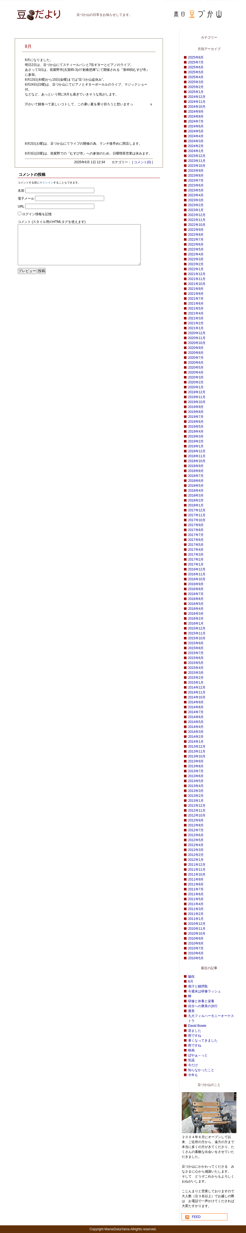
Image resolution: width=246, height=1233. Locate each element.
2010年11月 (197, 929)
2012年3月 (196, 850)
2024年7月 (196, 121)
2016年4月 (196, 609)
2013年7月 (196, 771)
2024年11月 (197, 102)
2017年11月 (197, 515)
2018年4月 (196, 490)
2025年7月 (196, 62)
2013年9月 (196, 761)
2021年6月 (196, 303)
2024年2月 (196, 146)
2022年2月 (196, 264)
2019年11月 (197, 397)
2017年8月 (196, 530)
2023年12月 (197, 156)
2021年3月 (196, 318)
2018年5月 (196, 486)
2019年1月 (196, 446)
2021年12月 (197, 274)
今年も (193, 1075)
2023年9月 (196, 171)
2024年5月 (196, 131)
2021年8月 (196, 294)
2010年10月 (197, 933)
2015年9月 (196, 643)
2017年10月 (197, 520)
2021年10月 (197, 284)
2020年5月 (196, 367)
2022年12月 (197, 215)
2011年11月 (197, 869)
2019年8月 (196, 412)
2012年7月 (196, 830)
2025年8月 (196, 57)
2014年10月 (197, 697)
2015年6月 (196, 658)
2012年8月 (196, 825)
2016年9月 (196, 584)
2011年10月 (197, 874)
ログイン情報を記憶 (37, 214)
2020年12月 (197, 333)
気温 (191, 1060)
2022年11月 (197, 220)
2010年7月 (196, 948)
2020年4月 (196, 372)
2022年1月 (196, 269)
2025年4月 (196, 77)
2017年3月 (196, 554)
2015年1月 (196, 682)
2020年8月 (196, 353)
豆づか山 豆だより (31, 12)
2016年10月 (197, 579)
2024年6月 (196, 126)
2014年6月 (196, 717)
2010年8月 (196, 943)
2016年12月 (197, 569)
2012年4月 (196, 845)
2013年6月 (196, 776)
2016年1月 (196, 623)
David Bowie (197, 1026)
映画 (191, 1050)
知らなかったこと (201, 1070)
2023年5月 (196, 190)
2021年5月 (196, 308)
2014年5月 (196, 722)
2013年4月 (196, 786)
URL (21, 206)
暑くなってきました (203, 1040)
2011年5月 (196, 899)
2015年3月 (196, 673)
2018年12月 (197, 451)
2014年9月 (196, 702)
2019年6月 (196, 422)
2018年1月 (196, 505)
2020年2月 (196, 382)
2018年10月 (197, 461)
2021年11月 (197, 279)
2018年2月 (196, 500)
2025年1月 (196, 92)
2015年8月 (196, 648)
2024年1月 (196, 151)
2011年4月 (196, 904)
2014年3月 (196, 732)
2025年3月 (196, 82)
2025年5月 (196, 72)
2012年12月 (197, 806)
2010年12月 (197, 924)
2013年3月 (196, 791)
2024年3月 (196, 141)
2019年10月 (197, 402)
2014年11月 (197, 692)
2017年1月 (196, 564)
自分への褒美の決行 (203, 1006)
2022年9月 (196, 230)
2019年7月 (196, 417)
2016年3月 (196, 614)
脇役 (191, 976)
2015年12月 (197, 628)
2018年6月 (196, 481)
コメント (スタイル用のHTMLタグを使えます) (52, 222)
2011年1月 (196, 919)
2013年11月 (197, 751)
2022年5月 (196, 249)
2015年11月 (197, 633)
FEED (196, 1217)
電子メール (26, 198)
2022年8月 (196, 235)
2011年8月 (196, 884)
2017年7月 (196, 535)
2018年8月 (196, 471)
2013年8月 (196, 766)
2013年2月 (196, 796)
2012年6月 (196, 835)
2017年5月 (196, 545)
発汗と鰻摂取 (198, 986)
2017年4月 (196, 550)
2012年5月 (196, 840)
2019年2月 (196, 441)
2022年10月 (197, 225)
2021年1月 (196, 328)
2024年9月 (196, 111)
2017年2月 (196, 559)
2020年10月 (197, 343)
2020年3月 (196, 377)
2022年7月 (196, 239)
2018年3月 (196, 495)
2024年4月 (196, 136)
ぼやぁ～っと (198, 1055)
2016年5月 (196, 604)
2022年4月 (196, 254)
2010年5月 (196, 958)
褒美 (191, 1011)
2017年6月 (196, 540)
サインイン (46, 182)
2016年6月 (196, 599)
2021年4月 (196, 313)
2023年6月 (196, 185)
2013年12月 (197, 746)
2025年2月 (196, 87)
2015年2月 (196, 678)
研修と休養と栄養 (201, 1001)
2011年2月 (196, 914)
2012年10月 (197, 815)
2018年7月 (196, 476)
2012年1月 (196, 860)
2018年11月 (197, 456)
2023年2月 (196, 205)
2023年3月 (196, 200)
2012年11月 (197, 810)
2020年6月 (196, 363)
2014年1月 (196, 742)
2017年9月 (196, 525)
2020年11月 (197, 338)
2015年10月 (197, 638)
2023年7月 (196, 180)
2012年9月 (196, 820)
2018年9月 (196, 466)
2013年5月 (196, 781)
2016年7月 (196, 594)
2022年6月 (196, 244)
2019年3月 (196, 436)
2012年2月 (196, 855)
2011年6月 (196, 894)
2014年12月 (197, 687)
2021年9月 (196, 289)
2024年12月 (197, 97)
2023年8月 (196, 175)
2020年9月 (196, 348)
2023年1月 (196, 210)
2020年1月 (196, 387)
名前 (21, 191)
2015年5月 (196, 663)
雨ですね (194, 1035)
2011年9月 (196, 879)
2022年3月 (196, 259)
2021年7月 (196, 299)
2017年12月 (197, 510)
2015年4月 (196, 668)
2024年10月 (197, 107)
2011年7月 (196, 889)
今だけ (193, 1065)
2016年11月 (197, 574)
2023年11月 (197, 161)
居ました (194, 1031)
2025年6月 (196, 67)
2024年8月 (196, 116)
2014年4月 (196, 727)
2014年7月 (196, 712)
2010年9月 (196, 938)
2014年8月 (196, 707)
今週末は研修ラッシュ (204, 991)
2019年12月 (197, 392)
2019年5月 (196, 427)
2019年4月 (196, 431)
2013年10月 (197, 756)
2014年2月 (196, 737)
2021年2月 (196, 323)
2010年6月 (196, 953)
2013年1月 (196, 801)
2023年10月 (197, 166)
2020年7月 (196, 358)
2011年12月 (197, 865)
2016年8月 (196, 589)
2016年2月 (196, 618)
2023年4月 (196, 195)
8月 (190, 981)
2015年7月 (196, 653)
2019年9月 (196, 407)
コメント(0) (142, 162)
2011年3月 (196, 909)
